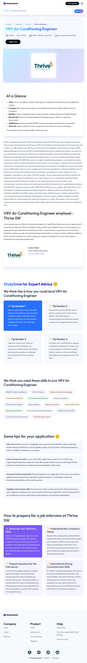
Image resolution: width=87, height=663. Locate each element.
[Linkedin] (57, 652)
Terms (46, 658)
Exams (32, 627)
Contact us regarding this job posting (68, 633)
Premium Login (62, 639)
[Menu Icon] (82, 3)
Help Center (61, 627)
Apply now (79, 11)
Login (6, 627)
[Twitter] (48, 652)
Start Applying (72, 3)
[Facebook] (29, 652)
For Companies (36, 636)
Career (6, 632)
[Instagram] (39, 652)
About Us (7, 636)
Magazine (33, 641)
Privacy (56, 658)
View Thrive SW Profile (36, 254)
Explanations (35, 632)
